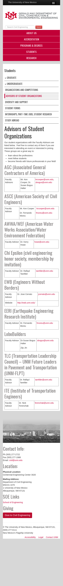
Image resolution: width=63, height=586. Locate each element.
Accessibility (30, 537)
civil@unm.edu (15, 460)
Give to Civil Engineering (17, 515)
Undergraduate (14, 84)
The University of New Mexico (22, 2)
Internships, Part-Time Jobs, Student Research (28, 114)
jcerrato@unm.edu (46, 294)
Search (38, 27)
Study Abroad (12, 120)
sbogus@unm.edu (44, 182)
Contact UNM (52, 537)
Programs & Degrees (31, 45)
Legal (40, 537)
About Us (31, 33)
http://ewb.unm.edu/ (26, 303)
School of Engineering (13, 502)
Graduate (11, 77)
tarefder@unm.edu (44, 271)
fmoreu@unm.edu (44, 213)
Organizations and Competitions (21, 90)
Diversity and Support (16, 102)
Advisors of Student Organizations (24, 96)
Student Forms (12, 108)
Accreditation (31, 39)
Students (31, 52)
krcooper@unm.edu (44, 179)
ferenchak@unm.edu (44, 403)
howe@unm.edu (41, 242)
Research (31, 58)
